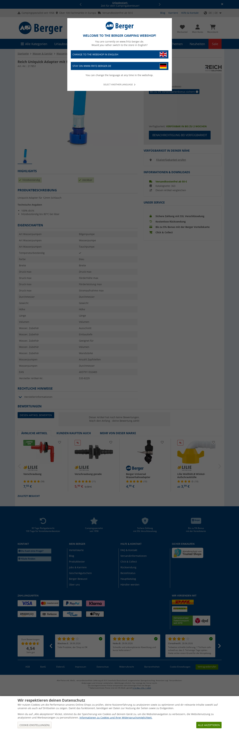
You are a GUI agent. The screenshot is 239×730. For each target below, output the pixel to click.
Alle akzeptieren (209, 725)
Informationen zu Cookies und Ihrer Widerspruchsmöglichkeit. (115, 717)
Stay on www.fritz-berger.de (120, 66)
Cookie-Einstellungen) (35, 725)
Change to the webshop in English (120, 54)
